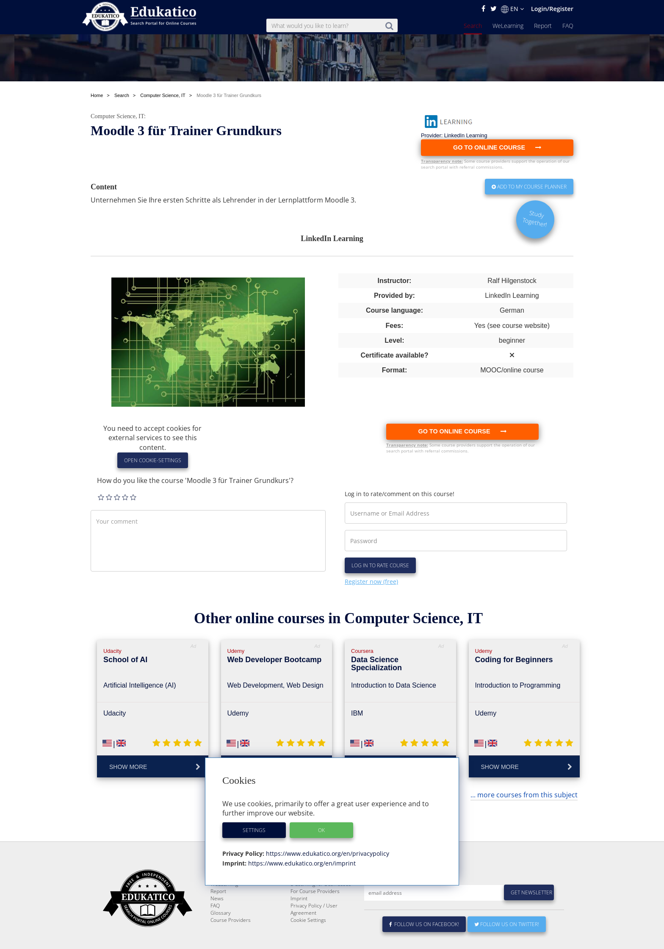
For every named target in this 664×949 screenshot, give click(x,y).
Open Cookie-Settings (152, 460)
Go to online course (462, 431)
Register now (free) (371, 581)
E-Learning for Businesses (320, 913)
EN (512, 9)
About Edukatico (309, 906)
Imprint (298, 928)
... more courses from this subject (524, 794)
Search (473, 26)
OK (321, 830)
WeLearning (507, 26)
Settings (254, 830)
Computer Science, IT (117, 116)
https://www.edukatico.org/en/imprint (301, 863)
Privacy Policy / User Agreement (314, 939)
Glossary (220, 942)
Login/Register (552, 9)
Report (543, 26)
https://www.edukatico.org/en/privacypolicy (326, 853)
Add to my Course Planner (529, 186)
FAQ (567, 26)
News (217, 928)
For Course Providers (315, 920)
